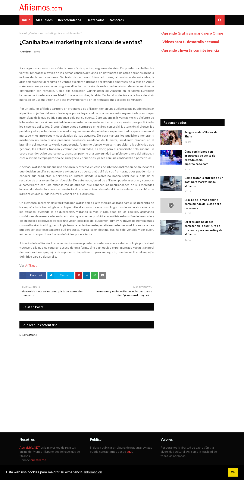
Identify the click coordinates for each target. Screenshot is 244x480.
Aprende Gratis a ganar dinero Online (192, 33)
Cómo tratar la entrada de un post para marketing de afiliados (203, 182)
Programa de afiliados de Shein (201, 134)
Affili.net (31, 265)
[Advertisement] (192, 85)
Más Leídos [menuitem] (44, 20)
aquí (129, 451)
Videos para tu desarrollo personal (190, 41)
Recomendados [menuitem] (69, 20)
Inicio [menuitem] (26, 20)
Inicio (22, 33)
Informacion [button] (93, 472)
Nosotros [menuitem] (117, 20)
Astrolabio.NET (29, 447)
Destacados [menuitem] (95, 20)
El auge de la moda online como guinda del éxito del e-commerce (203, 204)
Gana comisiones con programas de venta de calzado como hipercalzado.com (199, 158)
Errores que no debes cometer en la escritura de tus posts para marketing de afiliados (203, 228)
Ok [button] (233, 472)
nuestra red (38, 460)
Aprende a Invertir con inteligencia (190, 50)
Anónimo (25, 51)
